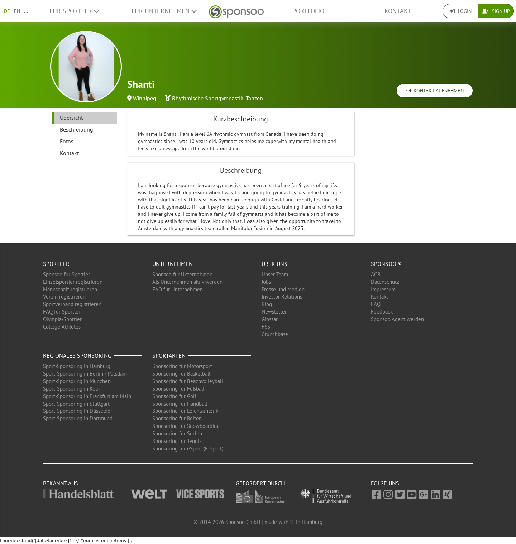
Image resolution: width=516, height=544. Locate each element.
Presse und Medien (283, 289)
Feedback (382, 311)
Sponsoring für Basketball (181, 373)
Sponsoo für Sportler (66, 274)
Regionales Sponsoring (77, 355)
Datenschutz (385, 281)
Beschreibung (76, 129)
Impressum (383, 289)
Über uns (274, 263)
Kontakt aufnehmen (435, 90)
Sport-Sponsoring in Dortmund (78, 418)
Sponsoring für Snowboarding (186, 426)
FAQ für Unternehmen (177, 289)
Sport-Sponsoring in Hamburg (76, 366)
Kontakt (397, 11)
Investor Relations (282, 296)
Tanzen (254, 98)
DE (7, 11)
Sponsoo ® (386, 263)
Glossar (270, 319)
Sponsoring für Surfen (177, 433)
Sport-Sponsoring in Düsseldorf (78, 410)
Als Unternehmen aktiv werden (187, 281)
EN (17, 11)
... (26, 11)
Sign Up (496, 11)
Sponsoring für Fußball (178, 388)
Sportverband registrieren (72, 304)
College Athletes (62, 326)
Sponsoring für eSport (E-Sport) (187, 448)
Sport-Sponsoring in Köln (71, 388)
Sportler (56, 263)
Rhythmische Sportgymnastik (207, 98)
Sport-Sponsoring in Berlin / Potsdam (85, 373)
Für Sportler (74, 11)
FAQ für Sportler (61, 311)
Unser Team (275, 274)
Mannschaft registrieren (70, 289)
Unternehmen (172, 263)
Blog (267, 304)
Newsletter (274, 311)
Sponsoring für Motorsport (182, 366)
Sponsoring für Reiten (177, 418)
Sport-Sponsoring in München (77, 381)
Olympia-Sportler (62, 319)
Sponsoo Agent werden (397, 319)
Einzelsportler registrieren (72, 281)
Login (461, 11)
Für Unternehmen (164, 11)
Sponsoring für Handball (179, 403)
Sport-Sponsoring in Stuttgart (76, 403)
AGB (376, 274)
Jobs (266, 281)
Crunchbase (275, 334)
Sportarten (169, 355)
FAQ (376, 304)
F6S (266, 326)
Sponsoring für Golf (174, 396)
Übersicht (71, 117)
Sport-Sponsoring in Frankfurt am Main (87, 396)
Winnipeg (144, 98)
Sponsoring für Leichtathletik (185, 410)
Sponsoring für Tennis (176, 441)
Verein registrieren (64, 296)
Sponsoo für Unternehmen (182, 274)
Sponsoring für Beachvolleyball (187, 381)
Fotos (66, 141)
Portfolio (308, 11)
